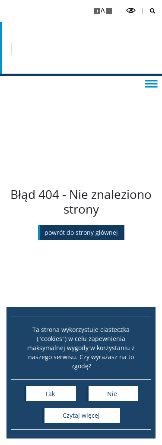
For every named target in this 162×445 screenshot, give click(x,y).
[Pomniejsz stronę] (109, 11)
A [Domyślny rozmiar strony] (103, 10)
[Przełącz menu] (151, 83)
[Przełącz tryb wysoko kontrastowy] (131, 10)
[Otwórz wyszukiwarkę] (149, 11)
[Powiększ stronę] (97, 11)
